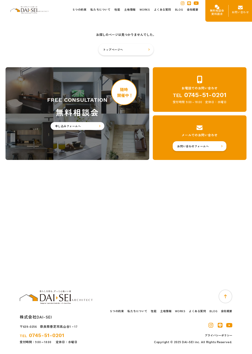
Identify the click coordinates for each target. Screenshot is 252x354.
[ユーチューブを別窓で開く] (196, 4)
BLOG (213, 311)
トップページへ (113, 49)
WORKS (180, 311)
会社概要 (226, 311)
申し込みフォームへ (68, 126)
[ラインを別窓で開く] (189, 4)
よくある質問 (197, 311)
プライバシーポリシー (218, 335)
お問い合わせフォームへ (193, 146)
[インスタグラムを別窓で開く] (182, 4)
